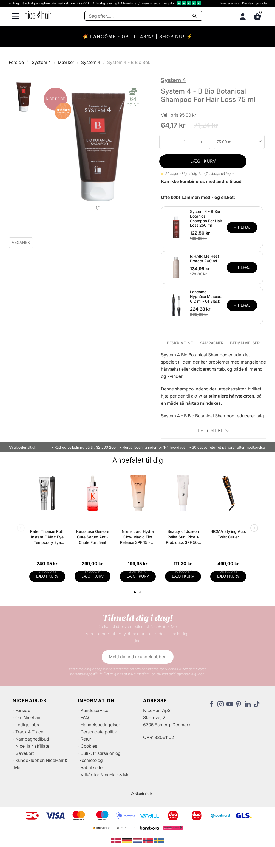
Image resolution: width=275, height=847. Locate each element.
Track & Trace (29, 732)
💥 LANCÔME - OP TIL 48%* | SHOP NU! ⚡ (137, 36)
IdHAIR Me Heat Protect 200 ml (204, 258)
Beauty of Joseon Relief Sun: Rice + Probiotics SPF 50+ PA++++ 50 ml (183, 537)
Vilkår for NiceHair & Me (105, 774)
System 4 (41, 62)
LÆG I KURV (203, 161)
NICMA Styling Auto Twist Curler (228, 534)
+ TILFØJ (242, 227)
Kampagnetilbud (32, 739)
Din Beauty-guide (254, 3)
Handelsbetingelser (100, 724)
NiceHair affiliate (32, 746)
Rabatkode (92, 767)
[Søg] (143, 16)
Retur (86, 739)
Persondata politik (99, 732)
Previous (21, 528)
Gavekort (24, 753)
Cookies (89, 746)
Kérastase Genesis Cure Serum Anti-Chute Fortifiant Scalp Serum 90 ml (93, 537)
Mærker (66, 62)
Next (253, 528)
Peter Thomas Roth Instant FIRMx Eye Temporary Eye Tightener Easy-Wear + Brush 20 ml (47, 537)
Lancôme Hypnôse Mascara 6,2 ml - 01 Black (206, 296)
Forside (16, 62)
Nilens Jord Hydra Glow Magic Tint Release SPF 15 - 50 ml (138, 537)
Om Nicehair (28, 717)
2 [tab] (141, 592)
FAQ (85, 717)
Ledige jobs (27, 724)
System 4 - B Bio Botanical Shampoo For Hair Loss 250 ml (206, 218)
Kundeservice (229, 3)
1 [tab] (135, 592)
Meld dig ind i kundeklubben (137, 656)
